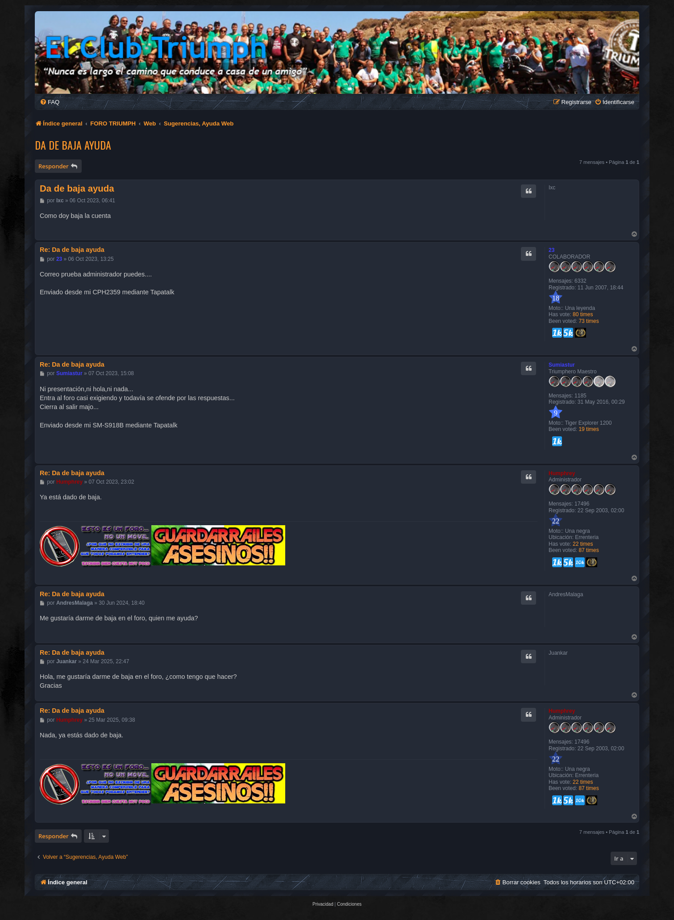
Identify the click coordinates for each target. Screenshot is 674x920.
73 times (588, 321)
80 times (583, 314)
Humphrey (562, 473)
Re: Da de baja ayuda (72, 249)
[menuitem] (49, 102)
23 (551, 250)
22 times (583, 544)
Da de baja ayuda (73, 145)
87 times (588, 550)
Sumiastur (562, 365)
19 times (588, 429)
